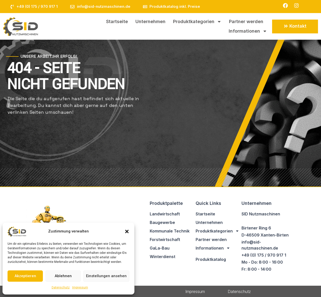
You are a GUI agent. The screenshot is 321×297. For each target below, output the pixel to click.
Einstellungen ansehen (106, 276)
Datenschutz (61, 287)
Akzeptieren (25, 276)
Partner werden (246, 21)
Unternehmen (150, 21)
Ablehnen (63, 276)
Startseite (117, 21)
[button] (126, 231)
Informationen (248, 31)
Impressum (80, 287)
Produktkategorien (197, 21)
